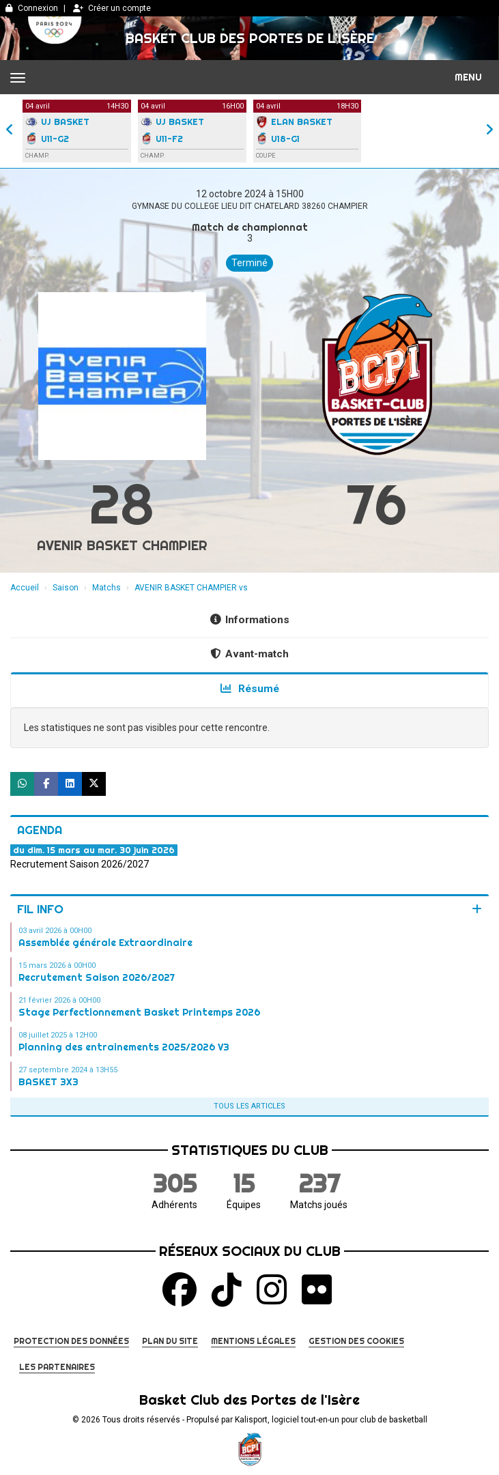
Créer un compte (112, 8)
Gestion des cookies (356, 1341)
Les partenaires (57, 1367)
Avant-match (249, 654)
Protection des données (71, 1341)
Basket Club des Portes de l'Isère (250, 37)
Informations (249, 620)
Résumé (249, 689)
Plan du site (170, 1341)
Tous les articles (249, 1106)
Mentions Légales (253, 1341)
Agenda (39, 829)
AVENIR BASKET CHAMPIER (122, 545)
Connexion (31, 8)
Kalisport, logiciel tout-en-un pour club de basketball (331, 1419)
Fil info (40, 909)
